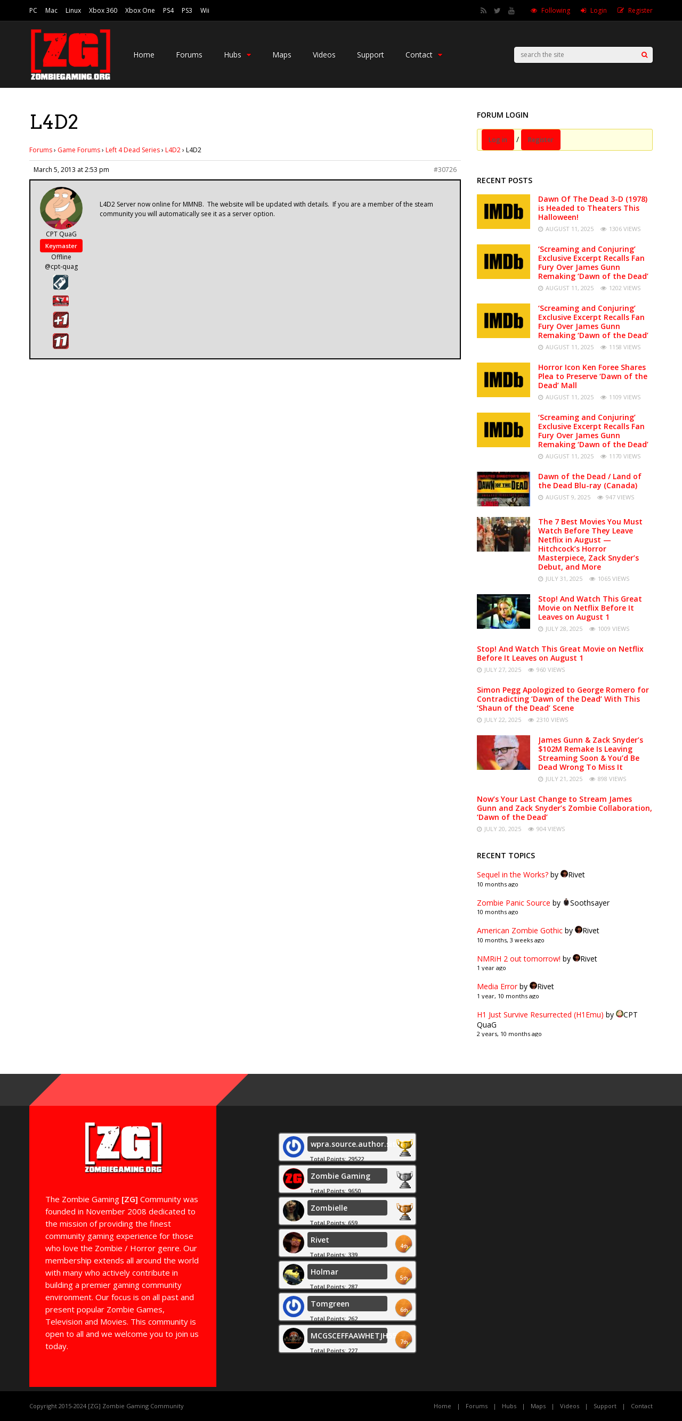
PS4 (168, 10)
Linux (73, 10)
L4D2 (173, 149)
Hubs (237, 55)
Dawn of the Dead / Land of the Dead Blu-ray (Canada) (590, 480)
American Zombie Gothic (520, 930)
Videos (324, 55)
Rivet (320, 1240)
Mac (51, 10)
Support (370, 55)
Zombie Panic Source (513, 903)
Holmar (324, 1272)
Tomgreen (330, 1304)
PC (33, 10)
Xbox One (140, 10)
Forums (189, 55)
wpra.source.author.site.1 (359, 1144)
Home (144, 55)
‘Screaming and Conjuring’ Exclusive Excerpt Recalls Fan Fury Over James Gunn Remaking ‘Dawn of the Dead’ (593, 262)
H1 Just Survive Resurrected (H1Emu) (540, 1014)
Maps (281, 55)
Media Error (497, 986)
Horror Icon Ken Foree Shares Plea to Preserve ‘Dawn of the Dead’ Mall (592, 376)
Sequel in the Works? (512, 874)
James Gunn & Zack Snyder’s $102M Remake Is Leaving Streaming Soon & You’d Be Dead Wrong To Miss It (590, 753)
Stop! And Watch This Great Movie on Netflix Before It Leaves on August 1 (590, 608)
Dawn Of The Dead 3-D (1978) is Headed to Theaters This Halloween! (592, 208)
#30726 (445, 169)
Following (555, 10)
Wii (204, 10)
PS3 (187, 10)
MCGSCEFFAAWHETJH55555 (361, 1335)
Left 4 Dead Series (132, 149)
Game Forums (79, 149)
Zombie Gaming (340, 1176)
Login (598, 10)
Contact (423, 55)
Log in (498, 139)
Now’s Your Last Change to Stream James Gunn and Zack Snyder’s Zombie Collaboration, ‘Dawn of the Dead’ (564, 808)
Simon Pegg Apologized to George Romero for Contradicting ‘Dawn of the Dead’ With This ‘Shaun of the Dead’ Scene (563, 699)
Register (640, 10)
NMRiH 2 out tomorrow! (519, 959)
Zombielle (329, 1208)
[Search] (644, 55)
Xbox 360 (103, 10)
